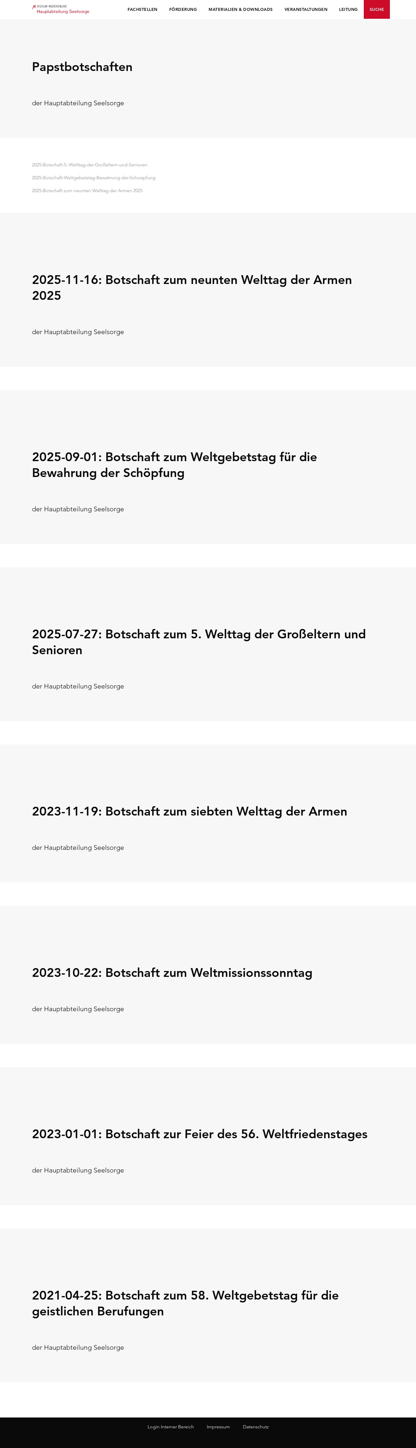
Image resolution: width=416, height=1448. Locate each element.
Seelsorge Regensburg (61, 8)
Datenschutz (256, 1427)
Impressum (218, 1427)
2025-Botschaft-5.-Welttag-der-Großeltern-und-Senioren (90, 165)
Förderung (183, 9)
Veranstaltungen (306, 9)
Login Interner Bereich (171, 1427)
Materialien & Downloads (241, 9)
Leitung (348, 9)
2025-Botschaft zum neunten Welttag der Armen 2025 (87, 190)
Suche (377, 9)
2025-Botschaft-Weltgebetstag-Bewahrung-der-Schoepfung (93, 177)
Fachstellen (143, 9)
